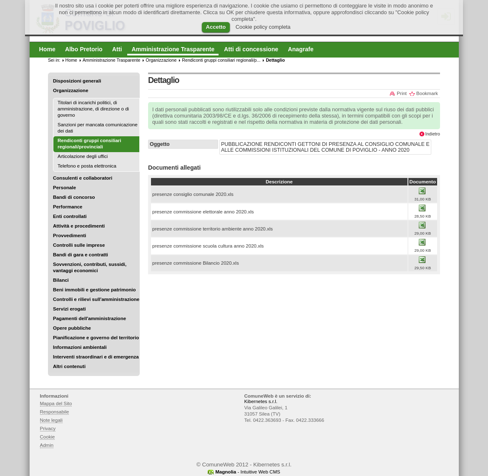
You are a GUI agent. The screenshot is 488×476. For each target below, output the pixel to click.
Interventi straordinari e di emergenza (96, 356)
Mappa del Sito (56, 403)
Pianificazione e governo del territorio (96, 337)
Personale (64, 187)
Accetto (216, 27)
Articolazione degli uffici (83, 156)
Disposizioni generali (77, 80)
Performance (68, 206)
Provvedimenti (69, 235)
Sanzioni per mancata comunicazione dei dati (98, 127)
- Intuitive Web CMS (247, 471)
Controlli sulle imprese (79, 245)
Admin (47, 445)
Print (402, 93)
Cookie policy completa (263, 27)
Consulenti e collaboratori (82, 177)
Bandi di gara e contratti (80, 254)
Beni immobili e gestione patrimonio (94, 289)
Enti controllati (70, 216)
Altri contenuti (69, 366)
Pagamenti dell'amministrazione (89, 318)
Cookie (47, 436)
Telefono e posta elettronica (87, 165)
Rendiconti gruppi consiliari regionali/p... (221, 60)
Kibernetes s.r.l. (260, 401)
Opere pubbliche (72, 328)
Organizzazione (70, 90)
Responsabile (54, 411)
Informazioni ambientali (80, 347)
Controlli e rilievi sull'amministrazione (96, 299)
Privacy (48, 428)
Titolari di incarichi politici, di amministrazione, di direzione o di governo (93, 109)
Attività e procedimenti (79, 225)
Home (71, 60)
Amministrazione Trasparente (111, 60)
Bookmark (427, 93)
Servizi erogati (69, 308)
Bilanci (61, 280)
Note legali (51, 420)
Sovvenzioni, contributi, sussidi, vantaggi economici (89, 267)
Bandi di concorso (74, 197)
